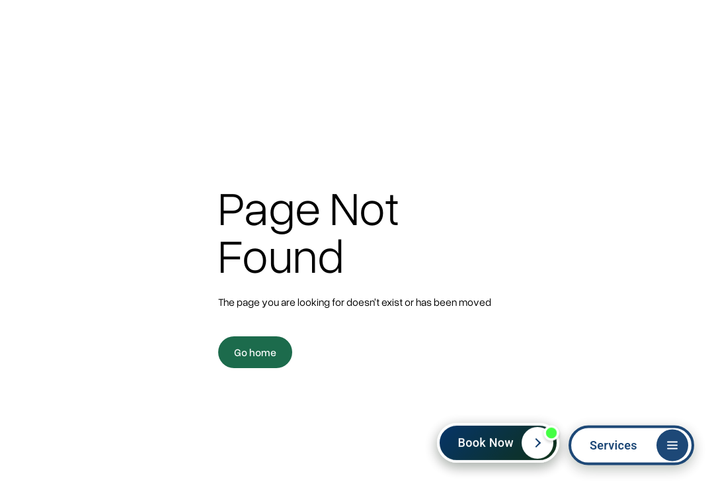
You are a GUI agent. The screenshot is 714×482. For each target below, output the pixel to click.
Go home (255, 352)
